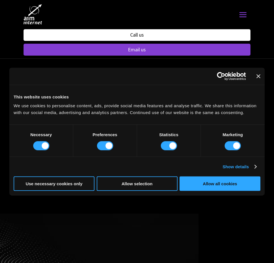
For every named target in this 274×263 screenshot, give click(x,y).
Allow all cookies (220, 183)
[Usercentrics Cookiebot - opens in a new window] (221, 76)
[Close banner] (258, 76)
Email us (137, 49)
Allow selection (136, 183)
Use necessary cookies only (54, 183)
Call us (137, 34)
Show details (236, 166)
